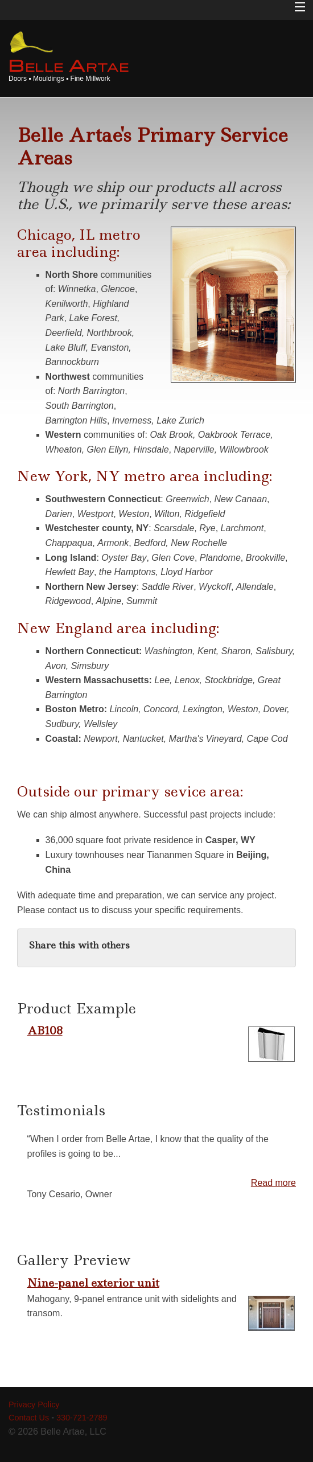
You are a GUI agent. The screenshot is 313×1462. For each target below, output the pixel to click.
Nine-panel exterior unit (93, 1282)
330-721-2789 (82, 1417)
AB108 (45, 1030)
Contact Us (29, 1417)
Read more (273, 1183)
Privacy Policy (34, 1404)
